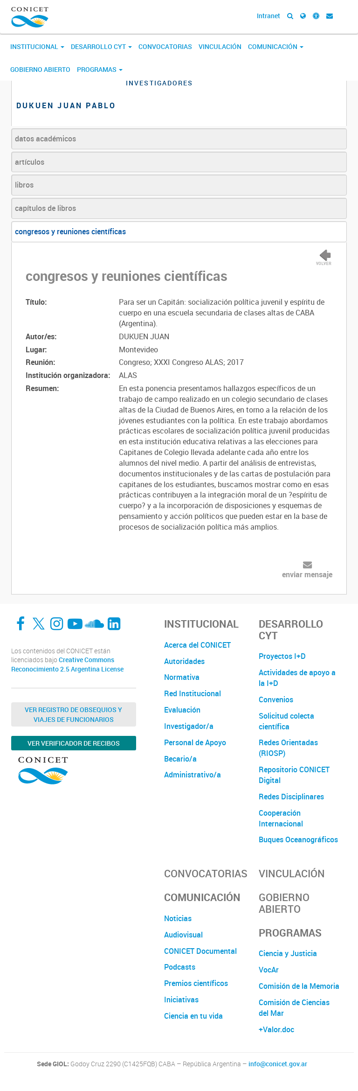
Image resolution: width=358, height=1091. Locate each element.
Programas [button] (100, 69)
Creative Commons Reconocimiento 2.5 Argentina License (67, 664)
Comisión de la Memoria (299, 986)
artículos (29, 162)
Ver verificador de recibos (74, 743)
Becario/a (180, 759)
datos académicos (45, 138)
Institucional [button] (37, 46)
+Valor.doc (276, 1029)
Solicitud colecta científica (286, 721)
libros (24, 185)
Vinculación (220, 46)
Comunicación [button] (275, 46)
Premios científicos (196, 983)
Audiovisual (183, 935)
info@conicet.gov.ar (277, 1064)
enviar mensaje (307, 574)
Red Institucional (192, 693)
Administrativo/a (192, 774)
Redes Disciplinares (291, 796)
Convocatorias (165, 46)
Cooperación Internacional (281, 818)
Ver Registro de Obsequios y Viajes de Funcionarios (73, 714)
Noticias (178, 918)
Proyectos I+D (282, 656)
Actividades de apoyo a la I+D (297, 677)
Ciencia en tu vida (193, 1016)
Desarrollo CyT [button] (101, 46)
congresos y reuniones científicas (70, 231)
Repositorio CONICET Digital (294, 774)
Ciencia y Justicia (288, 953)
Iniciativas (181, 999)
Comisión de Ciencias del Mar (294, 1007)
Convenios (276, 699)
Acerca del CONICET (197, 645)
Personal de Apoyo (195, 742)
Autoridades (184, 661)
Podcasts (179, 967)
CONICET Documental (200, 951)
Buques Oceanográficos (298, 839)
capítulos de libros (45, 208)
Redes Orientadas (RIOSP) (288, 747)
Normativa (182, 677)
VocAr (269, 970)
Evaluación (182, 710)
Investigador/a (188, 726)
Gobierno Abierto (40, 69)
